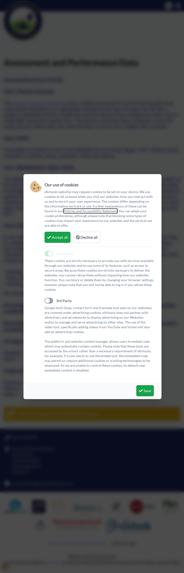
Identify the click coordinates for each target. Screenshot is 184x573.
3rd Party (64, 300)
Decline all (87, 237)
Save (145, 390)
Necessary (64, 253)
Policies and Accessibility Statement (90, 211)
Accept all (57, 237)
